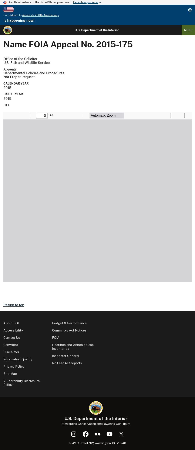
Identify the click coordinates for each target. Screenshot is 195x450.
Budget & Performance (69, 323)
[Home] (7, 30)
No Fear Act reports (67, 363)
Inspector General (65, 356)
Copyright (10, 345)
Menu (188, 30)
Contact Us (11, 337)
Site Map (10, 373)
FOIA (56, 337)
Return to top (13, 305)
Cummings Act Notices (69, 330)
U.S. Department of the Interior (97, 30)
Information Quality (17, 359)
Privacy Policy (13, 366)
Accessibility (13, 330)
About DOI (11, 323)
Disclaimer (11, 352)
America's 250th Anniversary (40, 15)
